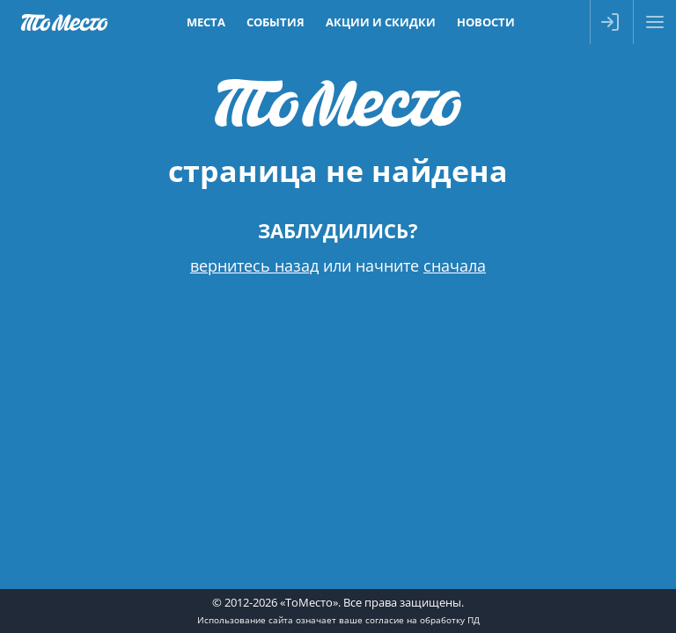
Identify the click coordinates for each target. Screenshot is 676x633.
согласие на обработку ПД (422, 620)
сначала (454, 265)
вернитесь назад (254, 265)
